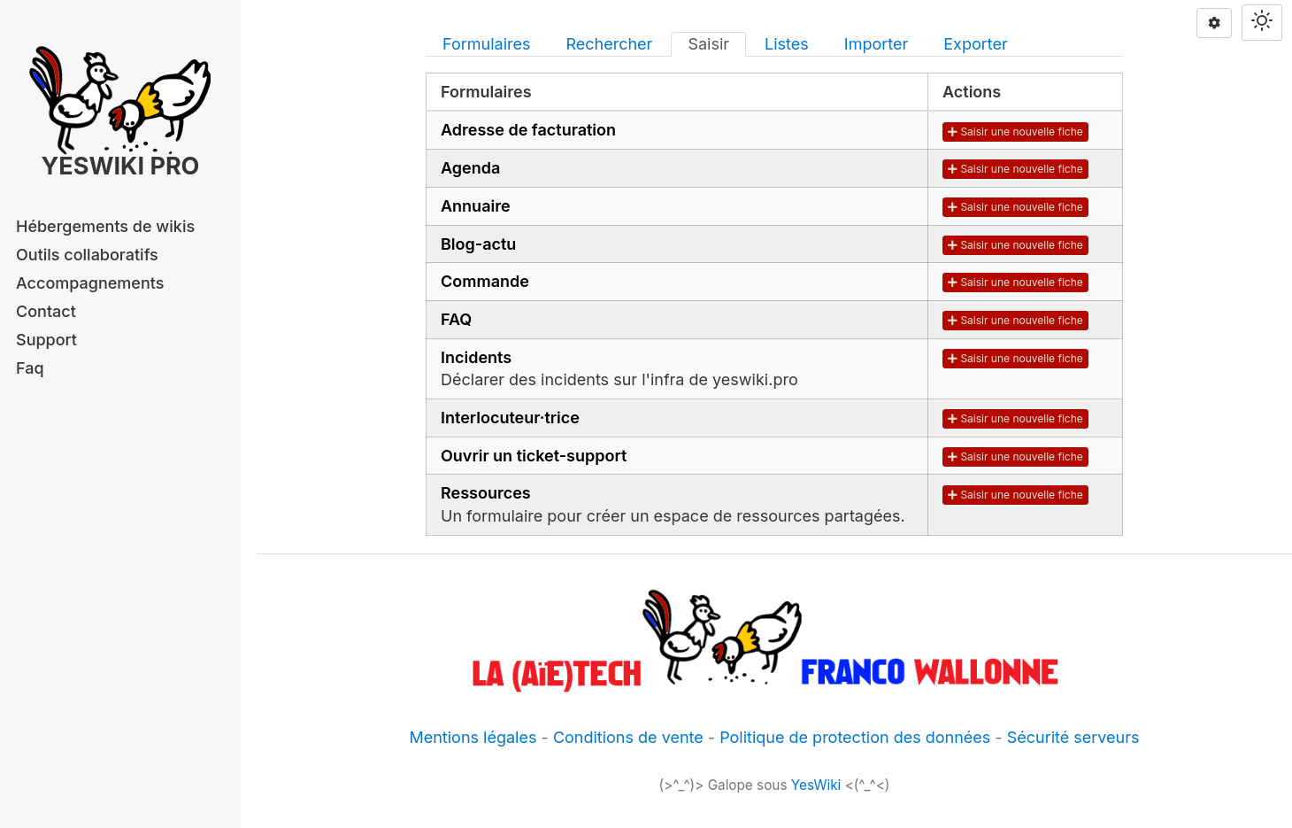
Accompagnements (90, 283)
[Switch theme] (1262, 22)
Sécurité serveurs (1073, 737)
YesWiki (816, 785)
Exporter (975, 44)
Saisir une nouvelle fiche (1015, 131)
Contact (46, 311)
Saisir (708, 44)
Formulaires (486, 44)
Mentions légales (472, 737)
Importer (876, 44)
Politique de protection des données (854, 737)
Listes (787, 44)
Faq (30, 368)
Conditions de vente (628, 737)
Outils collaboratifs (87, 254)
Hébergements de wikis (105, 226)
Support (46, 339)
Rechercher (608, 44)
